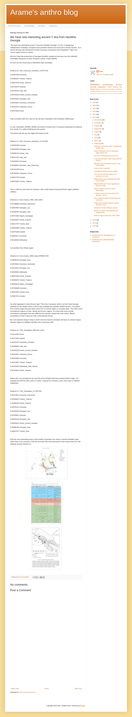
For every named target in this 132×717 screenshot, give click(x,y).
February (97, 143)
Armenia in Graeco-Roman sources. (106, 208)
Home (47, 689)
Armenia (115, 87)
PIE (120, 87)
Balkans (98, 89)
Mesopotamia (96, 93)
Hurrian (120, 91)
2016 (94, 223)
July (95, 135)
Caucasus (104, 89)
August (97, 132)
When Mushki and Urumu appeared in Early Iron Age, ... (107, 185)
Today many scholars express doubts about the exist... (106, 204)
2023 (94, 111)
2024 (94, 108)
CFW (107, 91)
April (96, 138)
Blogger (82, 706)
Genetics (41, 26)
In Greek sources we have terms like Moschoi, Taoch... (106, 194)
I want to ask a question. (102, 168)
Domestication (113, 91)
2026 (94, 102)
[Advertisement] (46, 667)
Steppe (92, 89)
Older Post (78, 689)
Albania (104, 91)
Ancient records (14, 26)
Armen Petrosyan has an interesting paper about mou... (106, 152)
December (98, 120)
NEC (105, 93)
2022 (94, 114)
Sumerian (109, 93)
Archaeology (29, 26)
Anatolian (119, 89)
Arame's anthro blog (44, 12)
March (96, 141)
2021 (94, 117)
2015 (94, 226)
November (98, 123)
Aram (101, 71)
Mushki (102, 93)
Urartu (114, 93)
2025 (94, 105)
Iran (91, 93)
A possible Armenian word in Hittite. (106, 171)
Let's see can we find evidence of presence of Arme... (105, 175)
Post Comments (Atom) (27, 692)
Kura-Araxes (112, 89)
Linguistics (53, 26)
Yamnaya (119, 93)
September (98, 129)
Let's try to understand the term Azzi (106, 156)
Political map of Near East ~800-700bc (107, 215)
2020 (94, 220)
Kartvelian (98, 91)
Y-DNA (109, 87)
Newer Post (15, 689)
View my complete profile (104, 75)
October (97, 126)
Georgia (92, 91)
